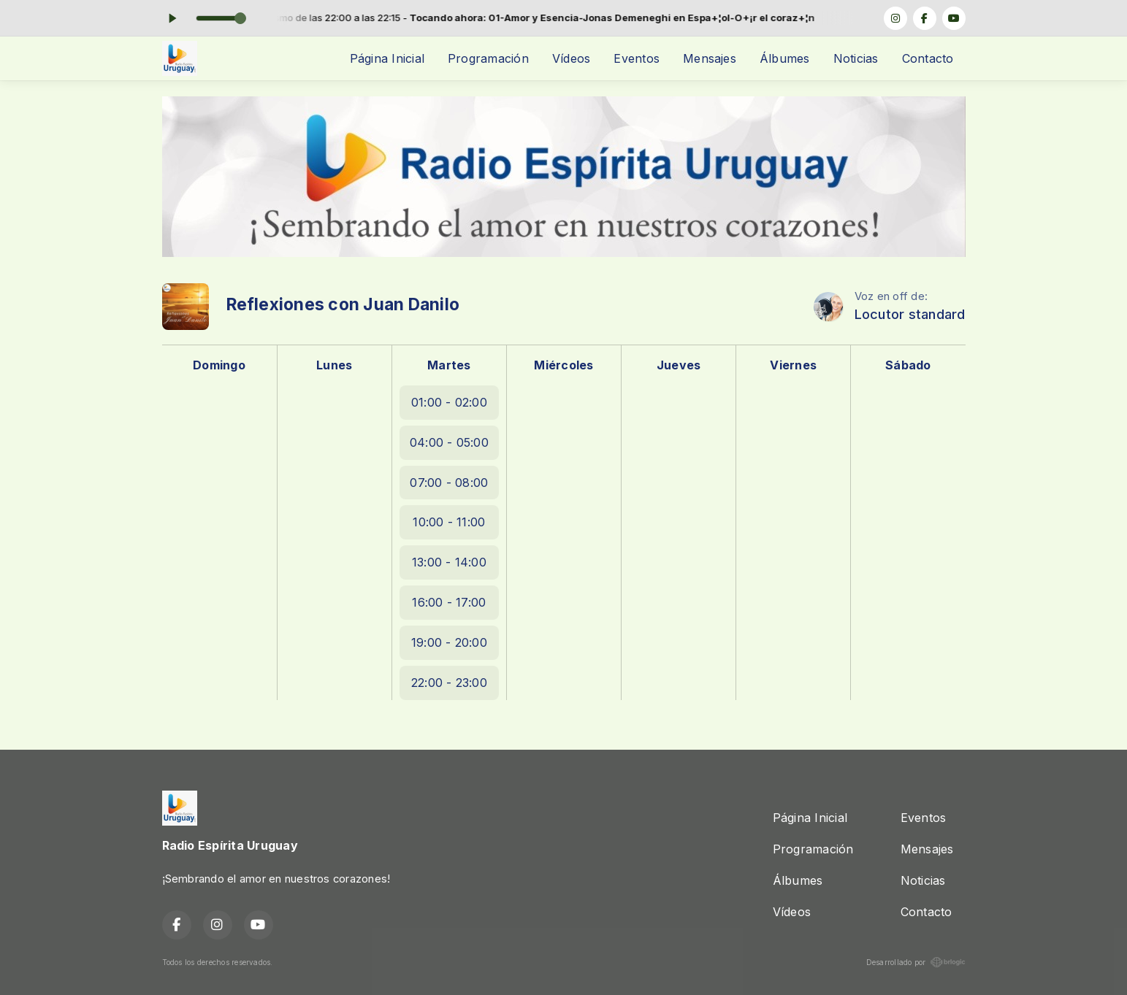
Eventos (637, 58)
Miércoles (563, 365)
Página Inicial (387, 58)
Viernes (793, 365)
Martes (448, 365)
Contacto (928, 58)
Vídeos (571, 58)
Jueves (678, 365)
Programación (488, 58)
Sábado (908, 365)
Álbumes (785, 58)
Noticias (856, 58)
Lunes (334, 365)
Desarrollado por (916, 962)
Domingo (219, 365)
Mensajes (709, 58)
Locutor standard (910, 314)
